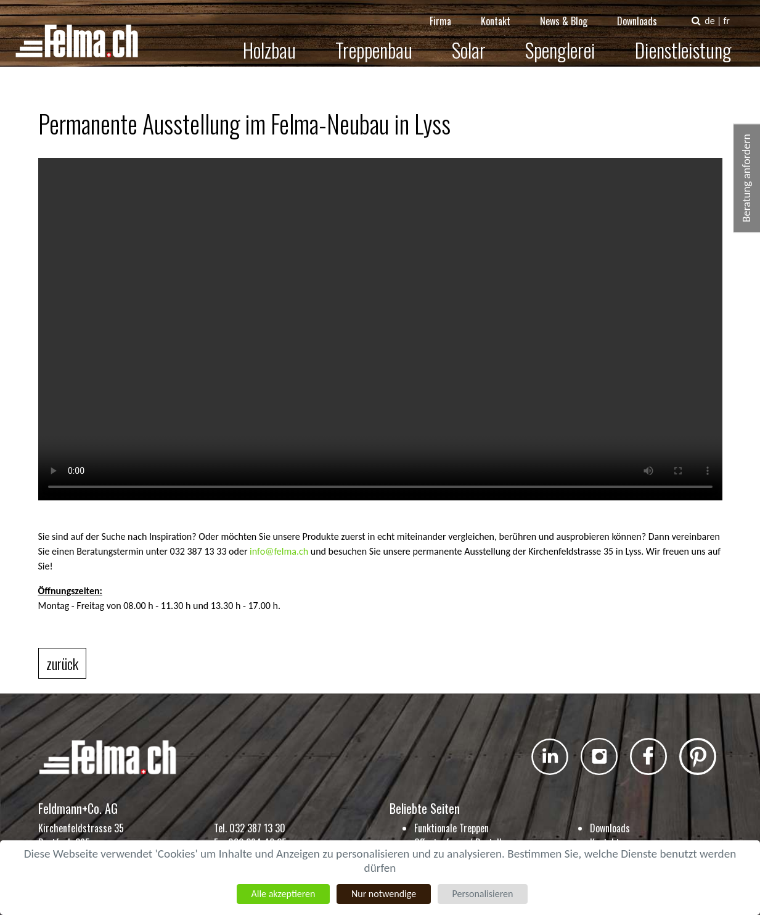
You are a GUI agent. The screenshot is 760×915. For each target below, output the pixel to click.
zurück (62, 663)
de (718, 12)
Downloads (646, 12)
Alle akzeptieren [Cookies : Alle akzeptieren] (283, 894)
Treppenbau (382, 41)
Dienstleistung (692, 41)
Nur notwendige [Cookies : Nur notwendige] (383, 894)
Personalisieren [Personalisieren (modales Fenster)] (482, 894)
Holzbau (277, 41)
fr (735, 12)
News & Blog (572, 12)
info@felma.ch (279, 551)
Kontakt (504, 12)
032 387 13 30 (257, 828)
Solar (477, 41)
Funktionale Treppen (451, 828)
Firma (449, 12)
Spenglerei (569, 41)
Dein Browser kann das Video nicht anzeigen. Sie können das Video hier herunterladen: (380, 329)
